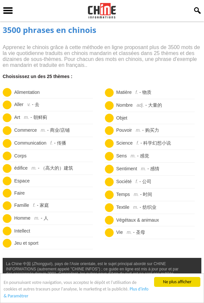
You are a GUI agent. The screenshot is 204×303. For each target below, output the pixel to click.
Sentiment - (138, 168)
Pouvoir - (137, 130)
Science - (143, 143)
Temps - (134, 194)
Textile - (136, 207)
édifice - (43, 168)
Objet (121, 118)
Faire (19, 193)
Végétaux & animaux (137, 220)
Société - (134, 181)
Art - (30, 117)
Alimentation (27, 92)
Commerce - (42, 130)
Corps (20, 155)
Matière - (134, 92)
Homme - (31, 218)
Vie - (130, 232)
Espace (22, 180)
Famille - (31, 205)
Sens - (132, 155)
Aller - (26, 104)
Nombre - (139, 105)
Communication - (40, 143)
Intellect (22, 231)
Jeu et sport (26, 243)
